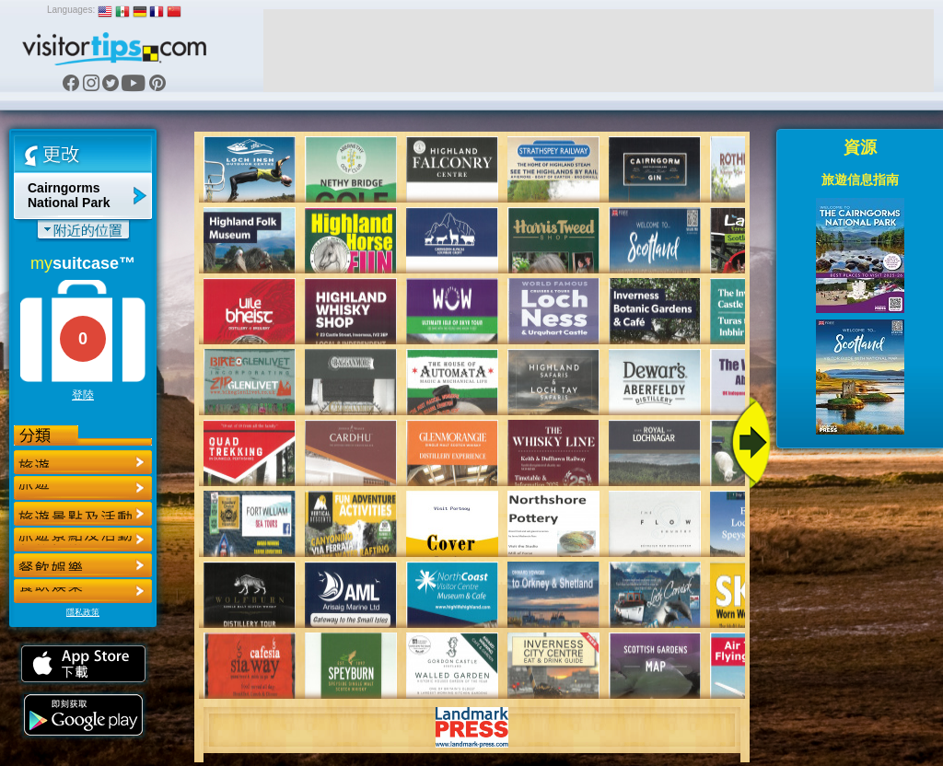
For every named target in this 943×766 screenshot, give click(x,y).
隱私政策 (82, 612)
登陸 (83, 395)
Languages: (71, 10)
